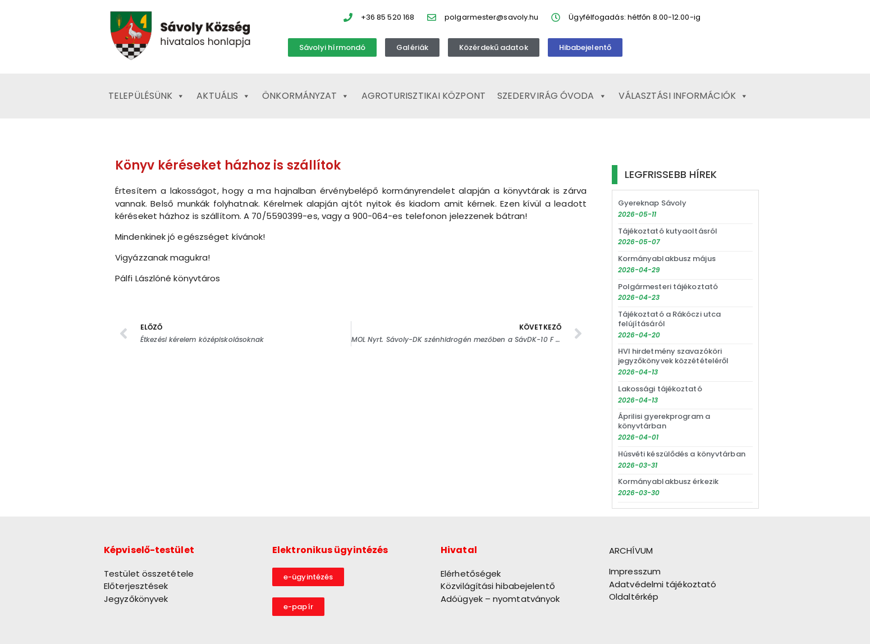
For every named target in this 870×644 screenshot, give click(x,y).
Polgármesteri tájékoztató (668, 286)
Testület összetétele (149, 573)
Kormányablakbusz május (667, 258)
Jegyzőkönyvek (136, 599)
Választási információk (683, 96)
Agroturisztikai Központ (423, 95)
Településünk (146, 96)
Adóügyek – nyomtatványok (500, 599)
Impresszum (635, 571)
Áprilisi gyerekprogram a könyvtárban (664, 421)
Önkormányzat (305, 96)
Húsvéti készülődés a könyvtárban (681, 454)
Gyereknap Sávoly (652, 203)
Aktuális (223, 96)
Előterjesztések (136, 586)
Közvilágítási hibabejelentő (498, 586)
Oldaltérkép (633, 596)
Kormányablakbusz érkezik (668, 481)
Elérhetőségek (471, 573)
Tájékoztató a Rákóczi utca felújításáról (669, 319)
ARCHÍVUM (631, 550)
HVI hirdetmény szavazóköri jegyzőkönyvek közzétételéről (673, 356)
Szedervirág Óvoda (552, 96)
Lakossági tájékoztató (660, 388)
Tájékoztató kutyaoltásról (668, 231)
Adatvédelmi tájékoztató (662, 584)
